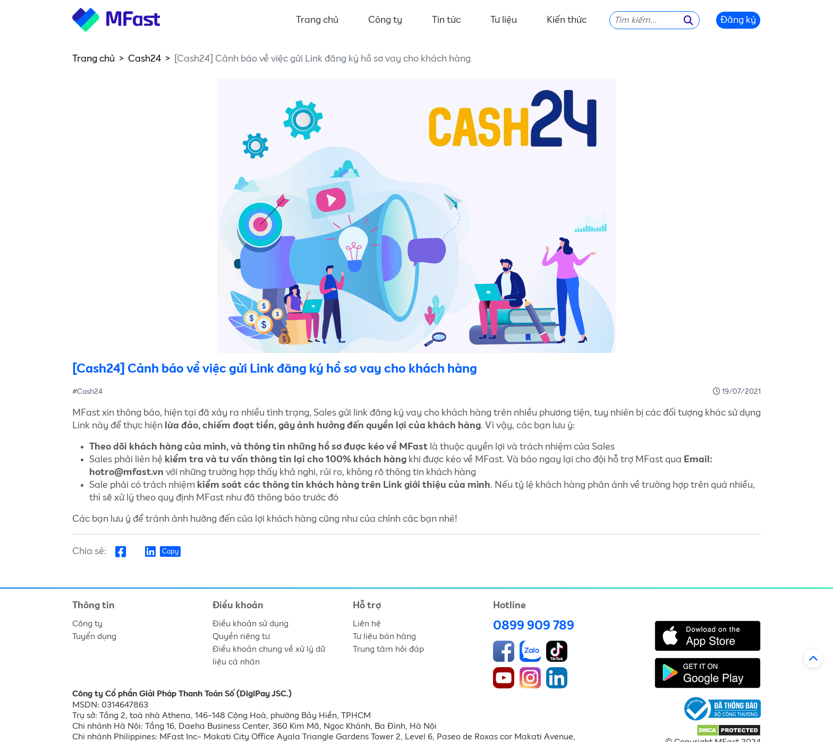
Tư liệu (503, 20)
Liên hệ (367, 623)
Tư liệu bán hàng (384, 636)
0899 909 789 (533, 625)
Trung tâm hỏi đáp (388, 649)
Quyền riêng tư (241, 636)
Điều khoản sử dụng (250, 623)
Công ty (385, 20)
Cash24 (144, 59)
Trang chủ (317, 20)
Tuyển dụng (94, 636)
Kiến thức (566, 20)
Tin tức (446, 20)
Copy (170, 551)
